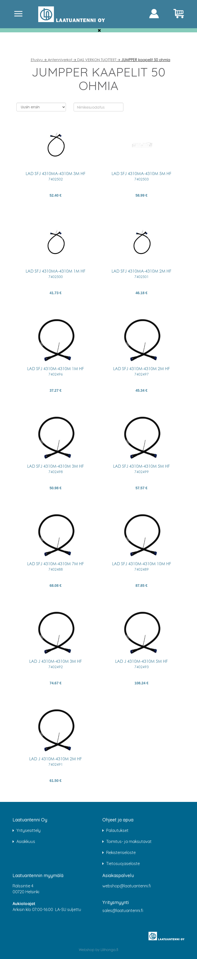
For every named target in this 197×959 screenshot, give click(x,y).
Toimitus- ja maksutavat (129, 841)
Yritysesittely (28, 830)
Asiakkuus (25, 841)
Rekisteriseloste (121, 852)
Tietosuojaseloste (123, 863)
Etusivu (37, 59)
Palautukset (117, 830)
